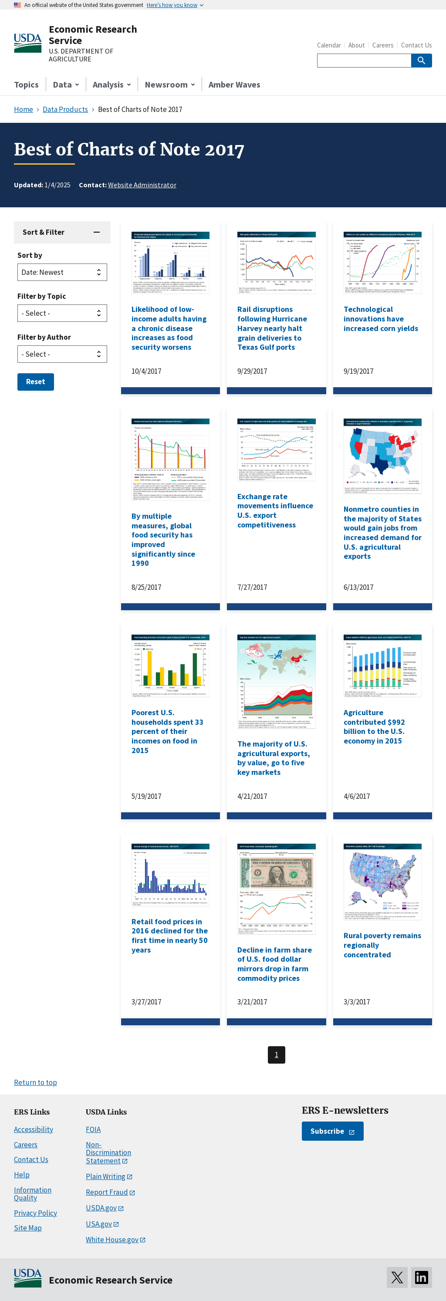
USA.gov (99, 1224)
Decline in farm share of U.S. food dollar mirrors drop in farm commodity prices (274, 964)
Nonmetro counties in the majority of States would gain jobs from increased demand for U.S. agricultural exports (383, 532)
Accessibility (33, 1129)
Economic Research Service (93, 35)
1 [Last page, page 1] (276, 1054)
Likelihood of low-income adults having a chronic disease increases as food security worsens (169, 328)
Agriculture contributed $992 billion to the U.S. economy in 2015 (374, 726)
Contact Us (416, 45)
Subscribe (327, 1131)
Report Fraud (107, 1192)
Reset (35, 381)
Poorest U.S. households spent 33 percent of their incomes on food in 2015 (168, 731)
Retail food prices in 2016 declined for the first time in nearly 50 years (170, 935)
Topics (26, 84)
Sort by (29, 255)
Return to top (35, 1082)
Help (22, 1174)
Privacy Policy (35, 1213)
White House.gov (112, 1239)
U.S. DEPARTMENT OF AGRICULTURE (81, 55)
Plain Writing (105, 1176)
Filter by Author (44, 337)
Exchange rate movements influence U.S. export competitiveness (275, 510)
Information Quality (32, 1194)
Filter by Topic (41, 296)
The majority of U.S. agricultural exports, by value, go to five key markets (273, 758)
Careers (383, 45)
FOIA (93, 1129)
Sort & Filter (43, 232)
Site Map (28, 1228)
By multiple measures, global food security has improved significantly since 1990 (163, 539)
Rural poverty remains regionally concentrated (382, 944)
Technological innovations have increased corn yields (381, 318)
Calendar (329, 45)
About (356, 45)
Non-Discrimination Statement (108, 1153)
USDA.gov (101, 1208)
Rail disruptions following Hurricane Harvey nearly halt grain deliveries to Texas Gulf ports (272, 328)
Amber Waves (234, 84)
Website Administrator (142, 184)
